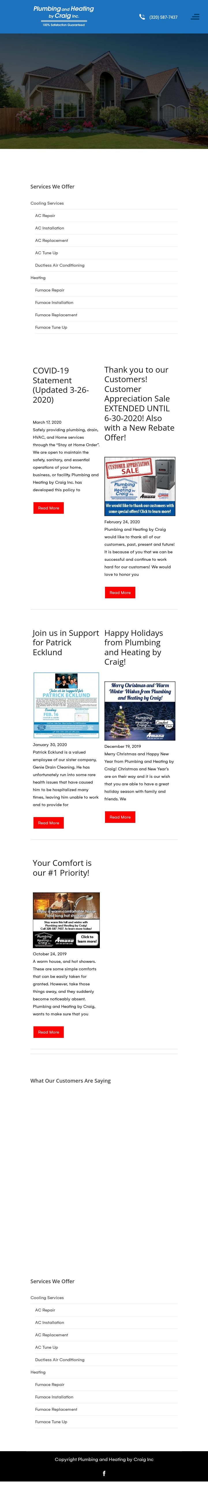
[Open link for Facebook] (104, 1473)
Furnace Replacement (56, 314)
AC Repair (45, 215)
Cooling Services (47, 203)
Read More (48, 508)
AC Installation (49, 228)
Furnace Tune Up (51, 327)
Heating (38, 277)
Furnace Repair (49, 290)
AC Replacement (51, 240)
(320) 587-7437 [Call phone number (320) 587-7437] (163, 17)
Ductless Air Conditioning (60, 265)
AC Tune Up (46, 252)
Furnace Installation (54, 302)
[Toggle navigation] (195, 16)
